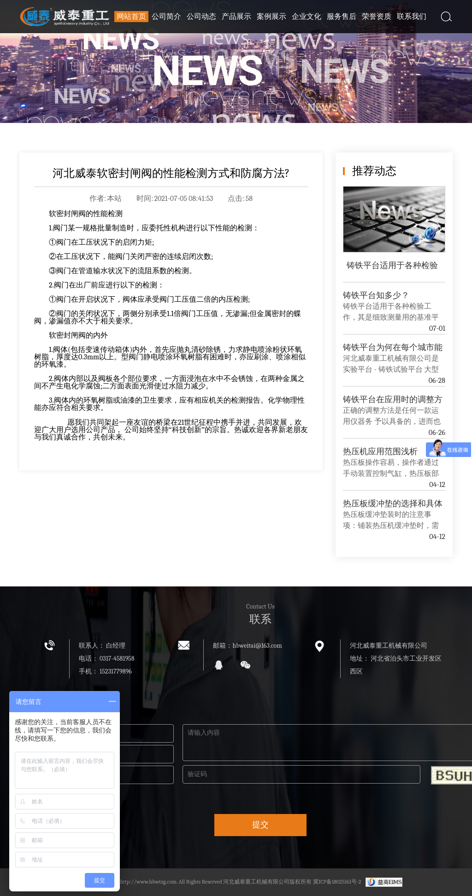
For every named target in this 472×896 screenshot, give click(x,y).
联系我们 (411, 16)
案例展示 (271, 16)
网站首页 (131, 16)
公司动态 (201, 16)
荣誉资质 (376, 16)
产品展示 (236, 16)
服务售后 (341, 16)
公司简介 (166, 16)
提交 (260, 825)
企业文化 (306, 16)
